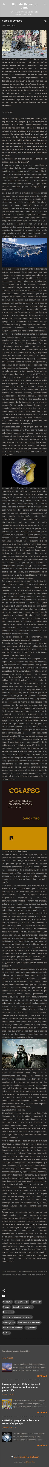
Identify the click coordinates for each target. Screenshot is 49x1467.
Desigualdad (8, 1312)
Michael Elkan (30, 1462)
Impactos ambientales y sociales (17, 1317)
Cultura (6, 1307)
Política (6, 1333)
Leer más (42, 1376)
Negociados (31, 1327)
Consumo (7, 1302)
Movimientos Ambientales (29, 1322)
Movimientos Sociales (12, 1327)
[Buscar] (45, 5)
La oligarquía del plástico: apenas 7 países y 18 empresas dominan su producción (21, 1387)
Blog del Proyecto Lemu (24, 6)
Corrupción (36, 1302)
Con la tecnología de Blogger (24, 1457)
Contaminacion (21, 1302)
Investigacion (9, 1322)
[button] (45, 21)
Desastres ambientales (23, 1307)
